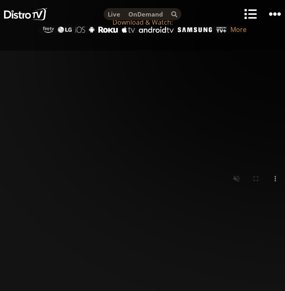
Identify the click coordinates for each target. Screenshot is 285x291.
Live (114, 14)
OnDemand (145, 14)
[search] (174, 14)
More (238, 30)
